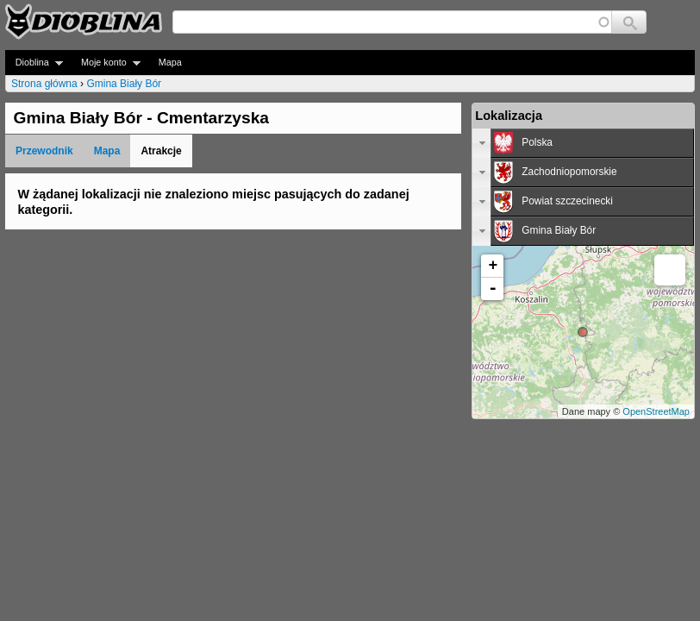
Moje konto (106, 62)
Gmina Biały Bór (123, 84)
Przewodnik (44, 151)
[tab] (583, 143)
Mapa (170, 62)
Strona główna (44, 84)
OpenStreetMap (656, 411)
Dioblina (34, 62)
